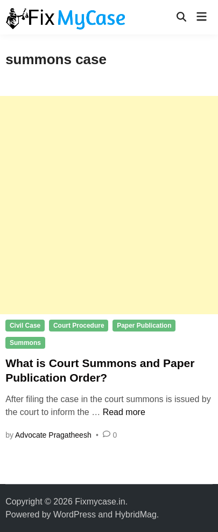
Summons (25, 343)
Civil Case (25, 325)
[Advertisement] (109, 205)
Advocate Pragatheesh (53, 435)
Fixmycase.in (100, 501)
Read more (124, 412)
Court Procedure (78, 325)
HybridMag (136, 514)
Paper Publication (144, 325)
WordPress (74, 514)
